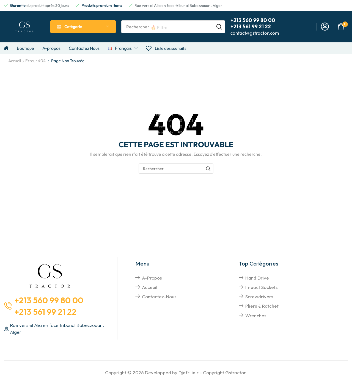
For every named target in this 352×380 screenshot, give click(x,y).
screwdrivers (259, 296)
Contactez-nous (159, 296)
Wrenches (255, 315)
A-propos (152, 278)
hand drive (257, 278)
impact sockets (261, 287)
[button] (325, 27)
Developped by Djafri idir (172, 372)
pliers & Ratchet (262, 306)
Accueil (14, 60)
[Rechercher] (219, 27)
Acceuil (149, 287)
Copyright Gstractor (224, 372)
